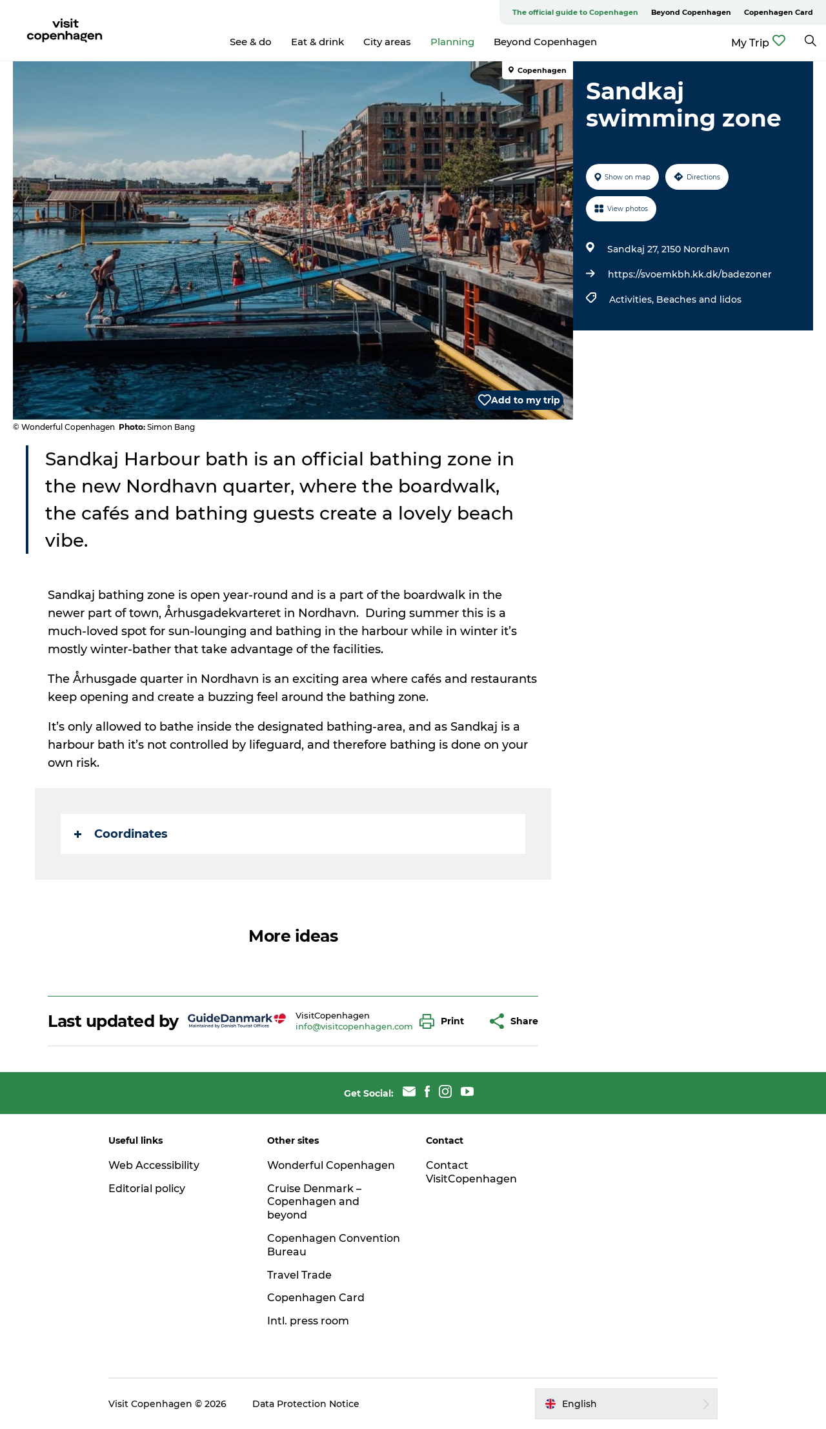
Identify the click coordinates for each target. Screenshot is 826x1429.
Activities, (632, 299)
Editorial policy (146, 1188)
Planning (452, 41)
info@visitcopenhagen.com (354, 1026)
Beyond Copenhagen (691, 12)
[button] (444, 1021)
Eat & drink (317, 41)
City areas (387, 41)
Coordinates (121, 834)
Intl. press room (308, 1321)
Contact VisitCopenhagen (471, 1172)
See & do (251, 41)
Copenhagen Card (778, 12)
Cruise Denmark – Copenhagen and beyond (314, 1202)
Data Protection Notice (305, 1404)
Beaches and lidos (698, 299)
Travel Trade (299, 1275)
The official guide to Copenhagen (575, 12)
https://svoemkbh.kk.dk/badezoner (690, 274)
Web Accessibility (153, 1165)
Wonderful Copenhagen (331, 1165)
